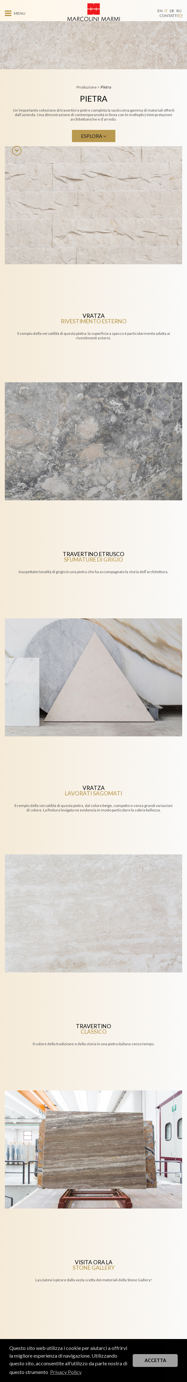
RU (179, 10)
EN (160, 10)
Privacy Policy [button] (66, 1372)
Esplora (93, 136)
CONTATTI (170, 15)
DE (172, 10)
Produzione (86, 87)
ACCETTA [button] (155, 1360)
